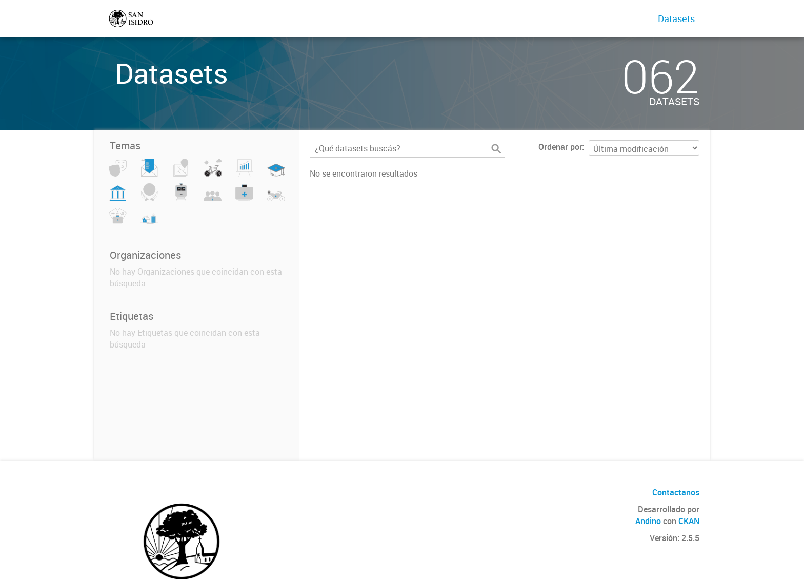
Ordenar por (560, 147)
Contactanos (675, 492)
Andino (648, 521)
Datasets (676, 18)
